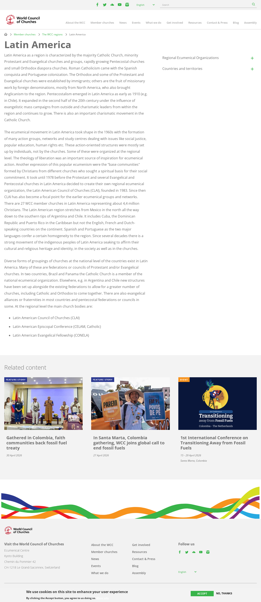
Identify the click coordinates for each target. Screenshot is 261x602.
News (123, 22)
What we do (153, 22)
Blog (236, 22)
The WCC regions (52, 34)
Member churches (102, 22)
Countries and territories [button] (182, 68)
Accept (202, 593)
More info (103, 598)
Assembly (250, 22)
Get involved (175, 22)
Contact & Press (217, 22)
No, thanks (224, 593)
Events (136, 22)
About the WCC (75, 22)
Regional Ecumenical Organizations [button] (190, 57)
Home (5, 34)
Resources (195, 22)
